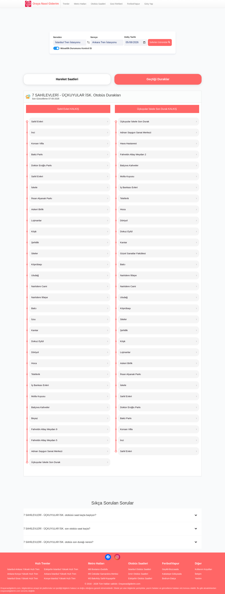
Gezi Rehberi (116, 4)
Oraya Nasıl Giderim (42, 4)
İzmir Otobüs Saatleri (138, 574)
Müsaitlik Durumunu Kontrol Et (76, 47)
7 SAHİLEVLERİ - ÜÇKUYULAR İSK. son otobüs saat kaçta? (57, 528)
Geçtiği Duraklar (158, 79)
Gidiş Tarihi (130, 36)
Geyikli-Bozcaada (170, 569)
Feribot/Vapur (133, 4)
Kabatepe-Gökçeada (171, 574)
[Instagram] (117, 557)
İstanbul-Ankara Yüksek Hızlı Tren (23, 569)
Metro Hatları (80, 4)
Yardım (198, 578)
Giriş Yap (148, 4)
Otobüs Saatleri (98, 4)
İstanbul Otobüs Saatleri (139, 569)
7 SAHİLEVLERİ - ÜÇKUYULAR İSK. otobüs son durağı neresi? (58, 542)
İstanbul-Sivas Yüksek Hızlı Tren (22, 578)
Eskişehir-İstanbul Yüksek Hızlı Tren (61, 569)
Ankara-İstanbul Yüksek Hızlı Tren (60, 574)
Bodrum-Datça (169, 578)
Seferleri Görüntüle (160, 41)
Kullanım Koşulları (203, 569)
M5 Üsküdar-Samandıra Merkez (103, 574)
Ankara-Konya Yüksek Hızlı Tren (22, 574)
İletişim (198, 574)
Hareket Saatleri (67, 79)
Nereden (57, 36)
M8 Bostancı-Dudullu (98, 569)
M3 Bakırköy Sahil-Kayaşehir (101, 578)
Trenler (66, 4)
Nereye (94, 36)
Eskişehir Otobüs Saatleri (140, 578)
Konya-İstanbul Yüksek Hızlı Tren (59, 578)
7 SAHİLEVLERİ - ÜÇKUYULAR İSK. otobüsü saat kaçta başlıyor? (60, 515)
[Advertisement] (112, 63)
